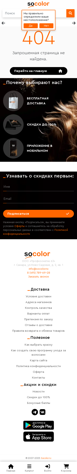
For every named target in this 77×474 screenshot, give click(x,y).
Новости (39, 391)
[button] (73, 23)
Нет (46, 25)
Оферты (19, 226)
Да (30, 25)
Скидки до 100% (41, 124)
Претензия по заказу (38, 319)
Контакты (38, 377)
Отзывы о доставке (38, 325)
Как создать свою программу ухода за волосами (38, 352)
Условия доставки (38, 296)
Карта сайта (38, 360)
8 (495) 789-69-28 (38, 273)
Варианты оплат (38, 313)
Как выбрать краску (39, 344)
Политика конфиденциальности (38, 366)
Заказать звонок (38, 276)
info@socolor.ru (38, 269)
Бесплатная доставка (37, 101)
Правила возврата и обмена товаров (38, 330)
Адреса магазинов (38, 302)
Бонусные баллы (38, 402)
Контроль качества (38, 307)
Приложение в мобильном (39, 148)
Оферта (38, 371)
